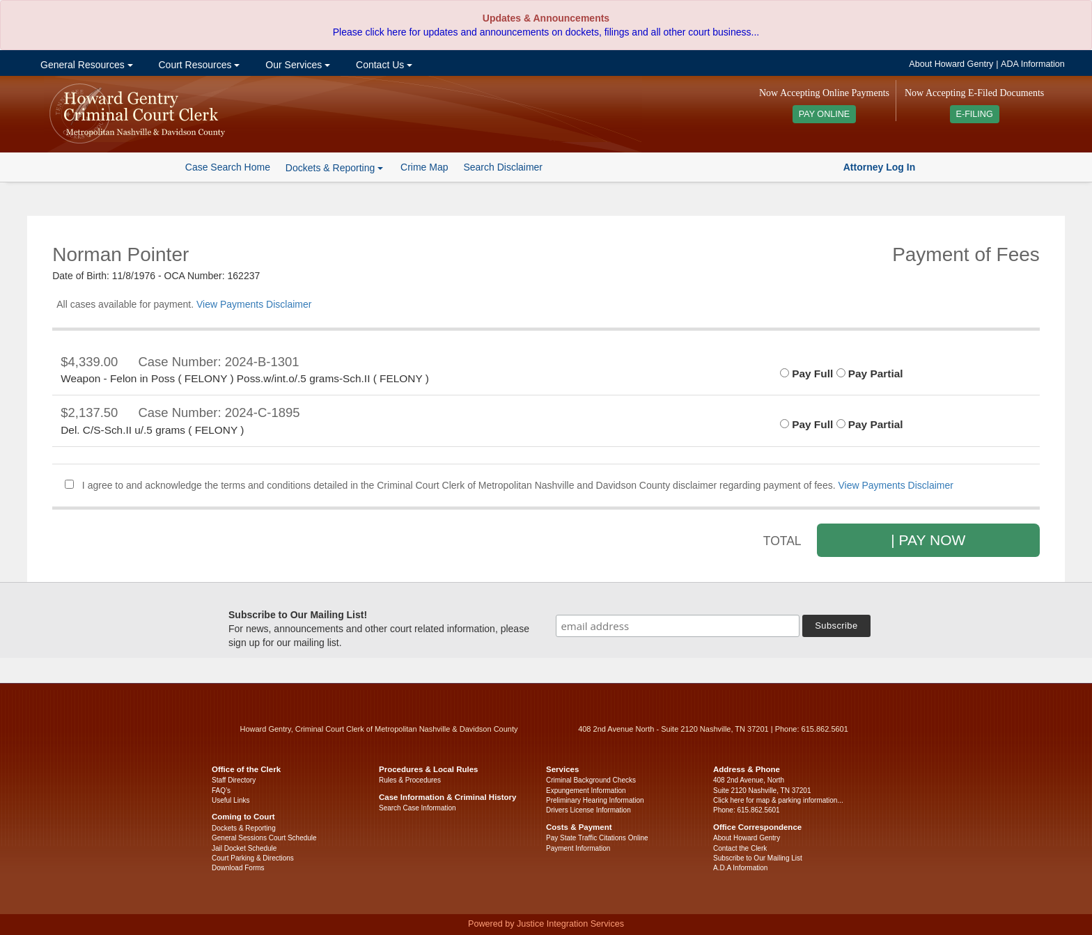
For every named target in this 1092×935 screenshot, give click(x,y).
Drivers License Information (588, 810)
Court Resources (198, 64)
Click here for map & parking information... (778, 800)
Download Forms (238, 868)
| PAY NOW (928, 540)
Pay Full (806, 373)
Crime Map (424, 167)
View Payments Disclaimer (253, 304)
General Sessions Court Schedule (264, 838)
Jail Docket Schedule (244, 848)
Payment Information (578, 848)
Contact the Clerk (740, 848)
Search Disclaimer (503, 167)
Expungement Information (586, 790)
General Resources (85, 64)
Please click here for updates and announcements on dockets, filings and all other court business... (546, 32)
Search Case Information (417, 808)
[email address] (678, 626)
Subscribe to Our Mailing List (757, 858)
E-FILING (974, 114)
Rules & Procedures (410, 780)
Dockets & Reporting (244, 828)
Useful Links (230, 800)
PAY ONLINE (824, 114)
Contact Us (382, 64)
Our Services (296, 64)
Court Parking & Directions (253, 858)
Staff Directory (234, 780)
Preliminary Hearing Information (595, 800)
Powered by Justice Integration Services (546, 924)
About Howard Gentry (951, 64)
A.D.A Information (740, 868)
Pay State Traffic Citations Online (597, 838)
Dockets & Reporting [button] (334, 167)
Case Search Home (227, 167)
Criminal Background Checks (591, 780)
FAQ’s (221, 790)
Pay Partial (869, 373)
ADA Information (1033, 64)
